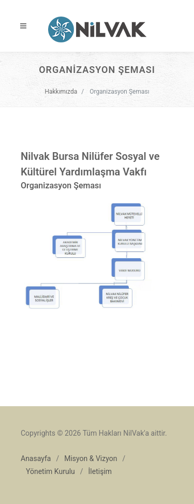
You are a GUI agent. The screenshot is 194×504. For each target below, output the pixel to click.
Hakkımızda (60, 91)
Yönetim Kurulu (50, 471)
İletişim (100, 471)
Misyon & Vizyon (90, 458)
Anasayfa (36, 458)
